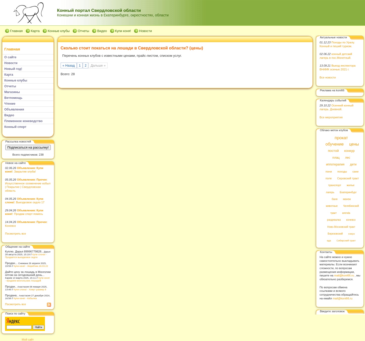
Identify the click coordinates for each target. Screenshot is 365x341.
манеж (347, 199)
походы (342, 171)
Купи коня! (123, 31)
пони (328, 171)
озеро (351, 233)
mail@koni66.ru (344, 275)
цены (354, 144)
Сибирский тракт (346, 240)
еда (329, 240)
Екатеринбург (348, 192)
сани (355, 171)
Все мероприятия (331, 117)
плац (336, 157)
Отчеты (83, 31)
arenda (346, 213)
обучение (334, 144)
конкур (349, 151)
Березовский (335, 233)
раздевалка (334, 220)
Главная (16, 31)
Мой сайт (28, 339)
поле (328, 178)
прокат (341, 137)
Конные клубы (59, 31)
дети (353, 164)
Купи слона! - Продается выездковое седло (26, 256)
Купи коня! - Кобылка (25, 298)
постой (333, 151)
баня (334, 199)
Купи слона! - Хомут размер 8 (30, 289)
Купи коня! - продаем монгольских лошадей (27, 279)
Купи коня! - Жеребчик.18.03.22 (31, 266)
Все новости (328, 77)
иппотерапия (335, 164)
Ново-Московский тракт (341, 226)
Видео (102, 31)
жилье (350, 185)
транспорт (334, 185)
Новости (145, 31)
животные (332, 206)
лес (347, 157)
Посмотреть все (15, 233)
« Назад (69, 65)
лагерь (330, 192)
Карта (35, 31)
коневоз (351, 220)
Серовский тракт (348, 178)
